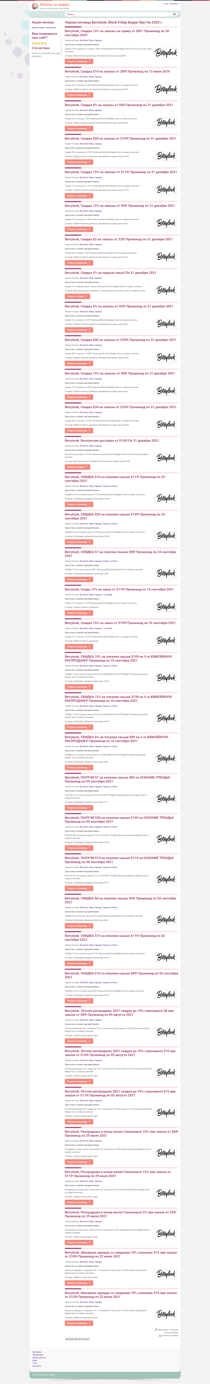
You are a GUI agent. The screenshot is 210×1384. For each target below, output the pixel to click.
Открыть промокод (79, 61)
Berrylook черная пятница (78, 1339)
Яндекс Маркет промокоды (44, 28)
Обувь (91, 40)
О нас (165, 4)
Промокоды (38, 1355)
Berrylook (84, 40)
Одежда (98, 40)
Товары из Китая (110, 486)
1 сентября (107, 595)
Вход (35, 1360)
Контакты (174, 4)
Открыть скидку (77, 296)
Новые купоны (39, 1358)
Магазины (37, 1352)
